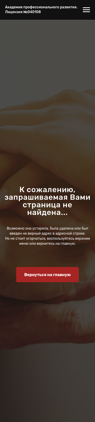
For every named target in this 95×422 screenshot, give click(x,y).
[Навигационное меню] (86, 9)
